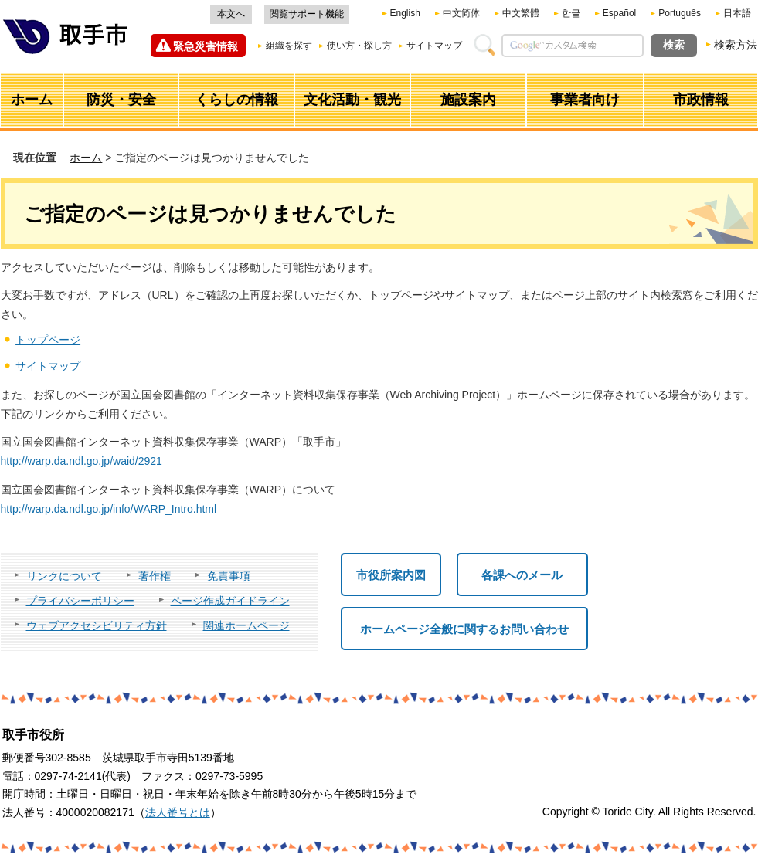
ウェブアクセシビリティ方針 (96, 625)
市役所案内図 (391, 574)
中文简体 (461, 13)
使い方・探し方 (359, 45)
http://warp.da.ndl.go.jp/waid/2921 (81, 461)
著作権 (154, 576)
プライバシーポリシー (80, 601)
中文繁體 (520, 13)
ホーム (86, 157)
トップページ (47, 340)
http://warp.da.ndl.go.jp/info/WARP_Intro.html (109, 509)
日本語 (737, 13)
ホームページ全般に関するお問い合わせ (464, 629)
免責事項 (228, 576)
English (405, 13)
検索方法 (735, 45)
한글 (571, 13)
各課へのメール (522, 574)
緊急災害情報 (205, 46)
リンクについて (64, 576)
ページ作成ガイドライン (230, 601)
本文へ (231, 13)
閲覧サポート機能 (307, 13)
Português (679, 13)
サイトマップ (434, 45)
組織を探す (289, 45)
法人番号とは (177, 812)
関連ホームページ (246, 625)
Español (619, 13)
